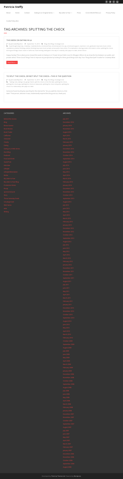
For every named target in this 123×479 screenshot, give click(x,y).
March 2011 (67, 298)
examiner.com (84, 46)
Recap (6, 188)
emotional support (73, 46)
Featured (7, 155)
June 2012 (66, 248)
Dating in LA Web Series (12, 149)
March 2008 (67, 404)
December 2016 (68, 122)
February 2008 (68, 407)
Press (79, 13)
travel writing (39, 50)
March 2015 (67, 139)
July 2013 (66, 205)
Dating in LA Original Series (43, 13)
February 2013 (68, 222)
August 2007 (67, 427)
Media (6, 175)
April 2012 (66, 255)
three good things (12, 50)
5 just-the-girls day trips (16, 46)
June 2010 (66, 324)
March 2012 (67, 258)
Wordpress (77, 476)
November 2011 (68, 271)
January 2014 (67, 185)
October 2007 (67, 421)
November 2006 (68, 457)
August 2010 (67, 321)
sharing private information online (89, 48)
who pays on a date (71, 50)
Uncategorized (59, 44)
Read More (11, 62)
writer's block (82, 50)
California (7, 135)
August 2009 (67, 348)
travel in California (28, 50)
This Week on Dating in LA (19, 40)
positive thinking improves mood (35, 48)
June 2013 (66, 208)
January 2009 (67, 371)
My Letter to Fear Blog (11, 182)
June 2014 (66, 169)
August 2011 (67, 281)
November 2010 (68, 311)
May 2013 (66, 212)
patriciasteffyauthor (16, 44)
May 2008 (66, 397)
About (8, 13)
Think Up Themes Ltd (58, 476)
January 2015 (67, 145)
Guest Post (7, 162)
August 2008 (67, 387)
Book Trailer (8, 132)
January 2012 (67, 265)
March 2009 (67, 364)
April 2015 (66, 135)
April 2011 (66, 295)
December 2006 (68, 454)
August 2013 (67, 202)
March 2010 (67, 334)
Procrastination (73, 48)
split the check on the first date (44, 82)
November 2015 (68, 129)
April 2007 (66, 440)
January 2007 (67, 450)
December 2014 (68, 149)
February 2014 (68, 182)
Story (5, 195)
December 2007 (68, 414)
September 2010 (68, 318)
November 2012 (68, 232)
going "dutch (30, 82)
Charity (6, 142)
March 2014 (67, 178)
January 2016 (67, 125)
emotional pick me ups (59, 46)
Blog (45, 44)
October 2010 (67, 315)
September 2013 (68, 198)
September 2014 (68, 159)
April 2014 (66, 175)
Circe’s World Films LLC (93, 13)
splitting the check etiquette (52, 84)
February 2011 (68, 301)
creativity (27, 46)
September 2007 (68, 424)
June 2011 (66, 288)
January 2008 (67, 411)
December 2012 (68, 228)
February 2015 (68, 142)
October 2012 (67, 235)
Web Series (7, 205)
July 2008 (66, 391)
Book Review (8, 129)
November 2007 (68, 417)
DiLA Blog (51, 44)
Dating (6, 145)
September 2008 (68, 384)
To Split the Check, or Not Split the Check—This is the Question (38, 76)
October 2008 (67, 381)
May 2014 (66, 172)
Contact (27, 13)
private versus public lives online (57, 48)
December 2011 (68, 268)
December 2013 (68, 188)
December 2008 (68, 374)
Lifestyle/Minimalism (11, 172)
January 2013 (67, 225)
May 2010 (66, 328)
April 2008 (66, 401)
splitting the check (107, 48)
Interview (7, 165)
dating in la (21, 82)
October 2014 (67, 155)
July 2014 (66, 165)
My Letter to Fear (65, 13)
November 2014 (68, 152)
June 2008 (66, 394)
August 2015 (67, 132)
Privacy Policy (110, 13)
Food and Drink (9, 159)
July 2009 (66, 351)
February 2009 (68, 368)
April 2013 (66, 215)
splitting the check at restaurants (32, 84)
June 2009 (66, 354)
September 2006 (68, 464)
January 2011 (67, 305)
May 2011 (66, 291)
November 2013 (68, 192)
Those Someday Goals (11, 198)
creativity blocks (36, 46)
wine (5, 208)
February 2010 (68, 338)
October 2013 (67, 195)
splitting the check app (13, 84)
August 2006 (67, 467)
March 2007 (67, 444)
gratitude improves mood (98, 46)
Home (17, 13)
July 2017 (66, 119)
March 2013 (67, 218)
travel (20, 50)
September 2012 (68, 238)
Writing (6, 212)
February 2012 (68, 261)
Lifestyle (6, 169)
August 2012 (67, 242)
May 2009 (66, 358)
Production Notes (10, 185)
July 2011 (66, 285)
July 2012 (66, 245)
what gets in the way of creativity (54, 50)
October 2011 (67, 275)
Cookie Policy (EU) (12, 21)
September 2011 (68, 278)
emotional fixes (46, 46)
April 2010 (66, 331)
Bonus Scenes (8, 125)
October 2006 (67, 460)
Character (7, 139)
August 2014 (67, 162)
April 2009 (66, 361)
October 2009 (67, 341)
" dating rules (13, 82)
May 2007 (66, 437)
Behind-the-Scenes (10, 119)
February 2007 (68, 447)
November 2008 (68, 377)
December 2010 (68, 308)
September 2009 (68, 344)
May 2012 (66, 251)
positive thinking (19, 48)
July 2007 (66, 431)
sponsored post (9, 192)
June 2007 (66, 434)
